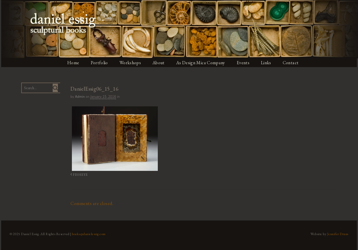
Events (244, 63)
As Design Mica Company (201, 63)
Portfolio (99, 63)
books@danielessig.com (88, 233)
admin (79, 97)
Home (73, 63)
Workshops (130, 63)
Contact (292, 63)
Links (267, 63)
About (159, 63)
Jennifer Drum (339, 233)
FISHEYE (78, 174)
